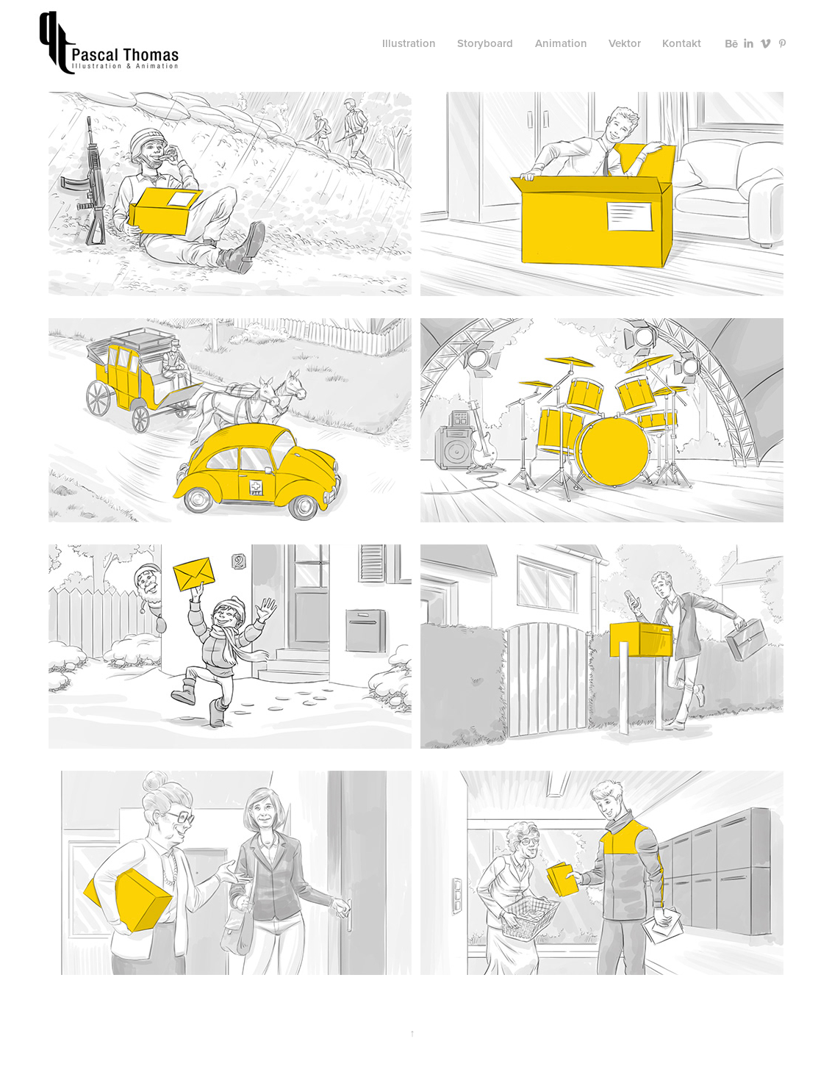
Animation (561, 43)
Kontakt (681, 43)
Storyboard (485, 43)
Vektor (625, 43)
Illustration (409, 43)
